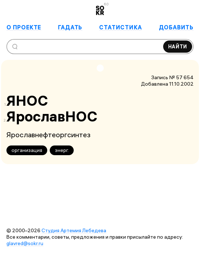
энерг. (62, 150)
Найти (177, 46)
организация (26, 150)
